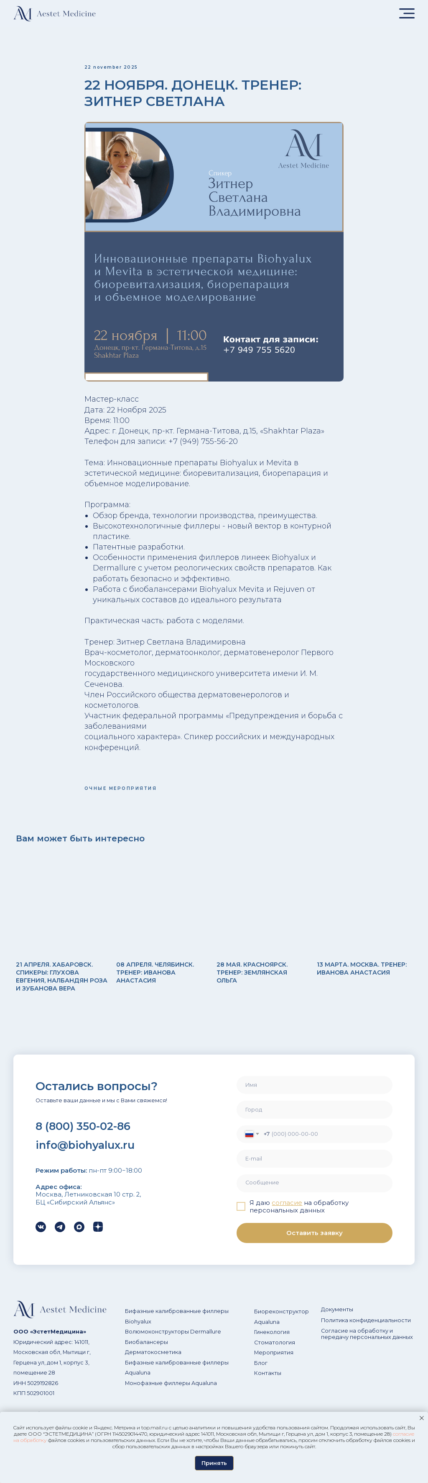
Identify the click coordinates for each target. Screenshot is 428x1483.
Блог (261, 1370)
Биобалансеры (146, 1349)
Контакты (267, 1381)
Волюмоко (140, 1339)
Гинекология (272, 1340)
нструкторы (172, 1339)
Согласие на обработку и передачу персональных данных (367, 1342)
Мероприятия (273, 1360)
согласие (287, 1210)
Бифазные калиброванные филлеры (177, 1319)
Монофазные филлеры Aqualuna (171, 1391)
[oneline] (314, 1117)
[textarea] (314, 1191)
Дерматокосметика (153, 1360)
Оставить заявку (314, 1240)
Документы (337, 1317)
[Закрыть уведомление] (422, 1418)
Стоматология (274, 1350)
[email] (314, 1167)
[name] (314, 1093)
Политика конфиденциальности (366, 1328)
